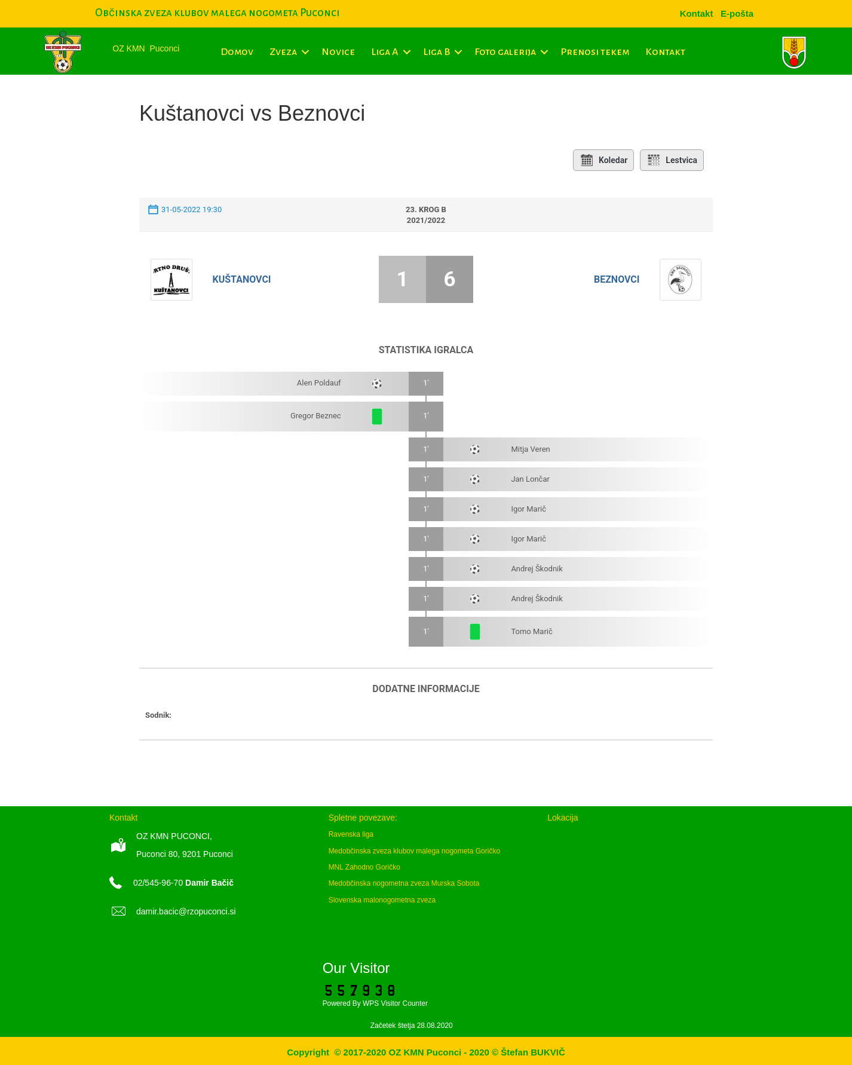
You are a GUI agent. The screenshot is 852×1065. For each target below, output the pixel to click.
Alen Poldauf (319, 382)
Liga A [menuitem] (385, 52)
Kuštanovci (242, 279)
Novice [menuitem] (338, 52)
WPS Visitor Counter (395, 1003)
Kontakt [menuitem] (665, 52)
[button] (305, 52)
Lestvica (671, 160)
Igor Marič (528, 508)
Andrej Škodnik (537, 568)
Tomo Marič (531, 631)
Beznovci (617, 279)
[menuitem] (737, 13)
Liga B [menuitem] (436, 52)
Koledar (603, 160)
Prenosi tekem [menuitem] (594, 52)
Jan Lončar (530, 479)
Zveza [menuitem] (283, 52)
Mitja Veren (530, 449)
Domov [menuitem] (236, 52)
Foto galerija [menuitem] (505, 52)
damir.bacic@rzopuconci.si (186, 911)
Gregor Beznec (315, 415)
